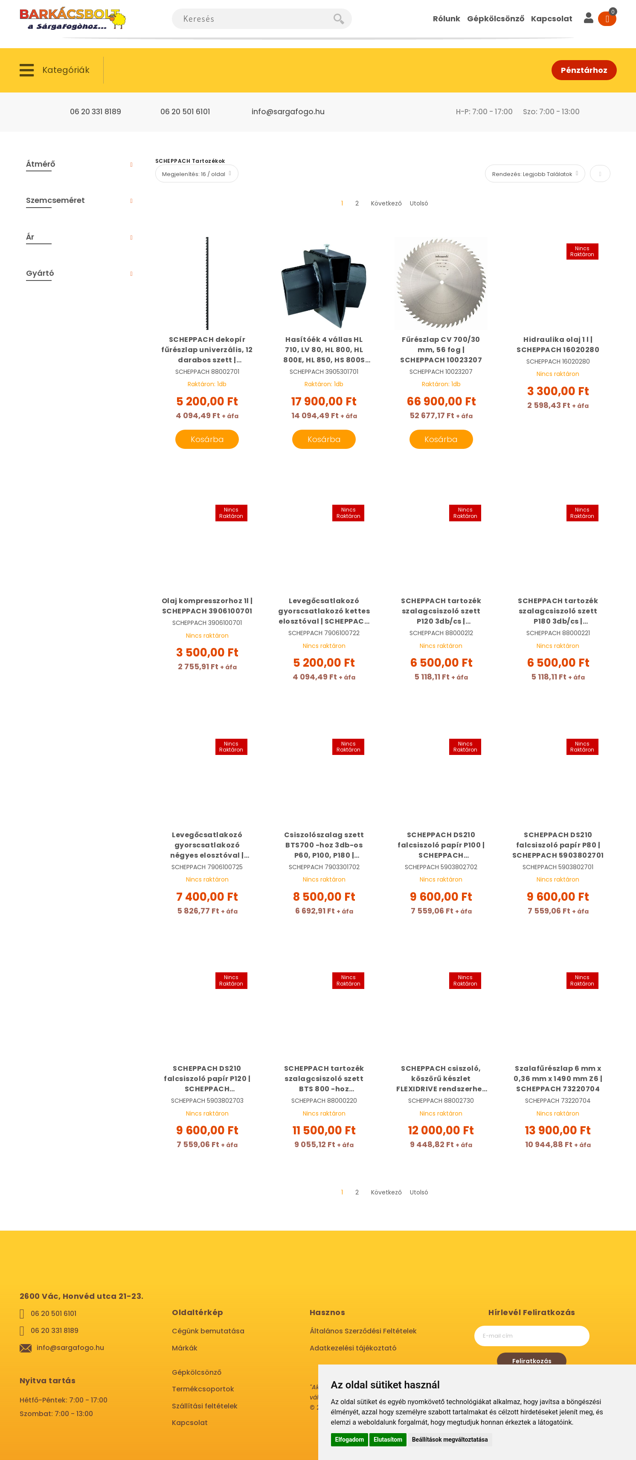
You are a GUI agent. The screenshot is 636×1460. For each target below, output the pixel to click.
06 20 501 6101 (185, 112)
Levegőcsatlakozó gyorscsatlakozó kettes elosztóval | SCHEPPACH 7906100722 (324, 611)
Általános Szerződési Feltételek (363, 1331)
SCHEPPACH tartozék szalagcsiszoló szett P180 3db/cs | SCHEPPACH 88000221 (558, 611)
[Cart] (607, 19)
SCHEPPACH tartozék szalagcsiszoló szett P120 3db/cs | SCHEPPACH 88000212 (441, 611)
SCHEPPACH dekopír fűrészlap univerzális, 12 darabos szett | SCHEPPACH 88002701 (207, 350)
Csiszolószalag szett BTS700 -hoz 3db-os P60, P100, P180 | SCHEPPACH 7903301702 (324, 845)
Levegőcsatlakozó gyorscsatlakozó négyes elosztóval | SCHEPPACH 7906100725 (207, 845)
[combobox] (253, 18)
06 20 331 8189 (95, 112)
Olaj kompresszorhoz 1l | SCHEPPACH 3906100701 (207, 606)
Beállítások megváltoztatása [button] (450, 1439)
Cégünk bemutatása (208, 1331)
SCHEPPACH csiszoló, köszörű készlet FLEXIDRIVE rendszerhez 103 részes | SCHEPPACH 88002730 (441, 1079)
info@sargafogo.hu (288, 112)
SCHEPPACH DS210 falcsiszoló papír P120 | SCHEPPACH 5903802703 (207, 1079)
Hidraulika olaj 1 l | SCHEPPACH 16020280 (558, 345)
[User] (588, 18)
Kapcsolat (190, 1423)
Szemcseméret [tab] (55, 200)
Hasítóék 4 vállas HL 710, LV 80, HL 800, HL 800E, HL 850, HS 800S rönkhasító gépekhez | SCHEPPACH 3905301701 (324, 350)
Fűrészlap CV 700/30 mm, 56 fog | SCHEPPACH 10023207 (441, 350)
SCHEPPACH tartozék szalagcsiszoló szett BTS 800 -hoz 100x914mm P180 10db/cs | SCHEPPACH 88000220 (324, 1079)
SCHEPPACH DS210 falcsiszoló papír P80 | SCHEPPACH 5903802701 (558, 845)
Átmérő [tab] (40, 164)
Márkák (184, 1348)
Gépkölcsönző (196, 1372)
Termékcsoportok (203, 1389)
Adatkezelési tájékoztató (353, 1348)
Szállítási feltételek (205, 1406)
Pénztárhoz (584, 70)
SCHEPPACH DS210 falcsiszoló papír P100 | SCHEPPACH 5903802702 (441, 845)
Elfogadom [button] (349, 1439)
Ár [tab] (30, 236)
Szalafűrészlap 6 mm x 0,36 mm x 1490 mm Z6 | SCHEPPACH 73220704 (558, 1079)
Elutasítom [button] (388, 1439)
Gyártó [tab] (40, 273)
